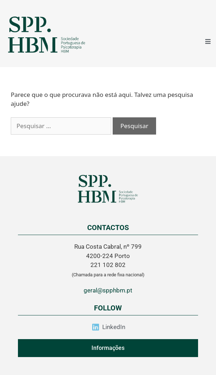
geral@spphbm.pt (108, 290)
